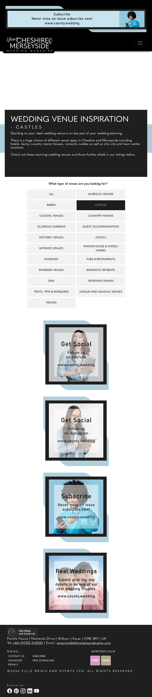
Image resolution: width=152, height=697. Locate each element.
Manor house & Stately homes (101, 248)
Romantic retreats (100, 270)
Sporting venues (101, 281)
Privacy (13, 665)
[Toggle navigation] (140, 43)
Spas (51, 281)
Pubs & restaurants (100, 259)
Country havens (100, 216)
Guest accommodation (101, 226)
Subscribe (38, 656)
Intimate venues (51, 248)
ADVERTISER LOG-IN (103, 651)
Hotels (101, 237)
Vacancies (15, 661)
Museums (51, 259)
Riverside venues (51, 270)
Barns (51, 205)
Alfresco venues (100, 194)
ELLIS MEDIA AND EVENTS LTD (53, 671)
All (51, 194)
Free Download (43, 661)
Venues (51, 302)
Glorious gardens (51, 226)
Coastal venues (51, 216)
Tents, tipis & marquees (51, 291)
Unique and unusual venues (100, 291)
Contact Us (16, 656)
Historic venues (51, 237)
